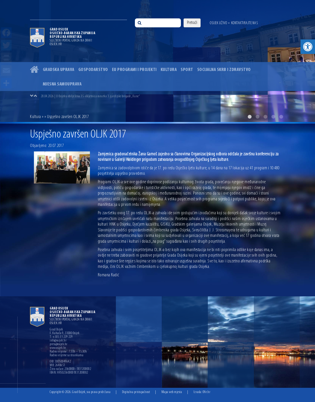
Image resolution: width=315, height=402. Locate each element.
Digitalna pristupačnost (136, 392)
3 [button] (265, 116)
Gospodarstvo (93, 69)
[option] (157, 61)
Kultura (169, 69)
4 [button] (273, 116)
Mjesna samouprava (62, 84)
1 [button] (249, 116)
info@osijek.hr (58, 341)
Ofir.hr (207, 392)
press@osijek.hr (59, 344)
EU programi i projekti (134, 69)
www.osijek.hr (58, 348)
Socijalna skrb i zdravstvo (224, 69)
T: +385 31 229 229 (61, 337)
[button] (308, 46)
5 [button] (281, 116)
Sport (187, 69)
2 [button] (257, 116)
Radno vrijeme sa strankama (66, 355)
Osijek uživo (218, 23)
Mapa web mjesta (171, 392)
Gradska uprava (58, 69)
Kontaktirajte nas (244, 23)
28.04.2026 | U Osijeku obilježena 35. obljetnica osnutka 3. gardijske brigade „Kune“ (90, 96)
